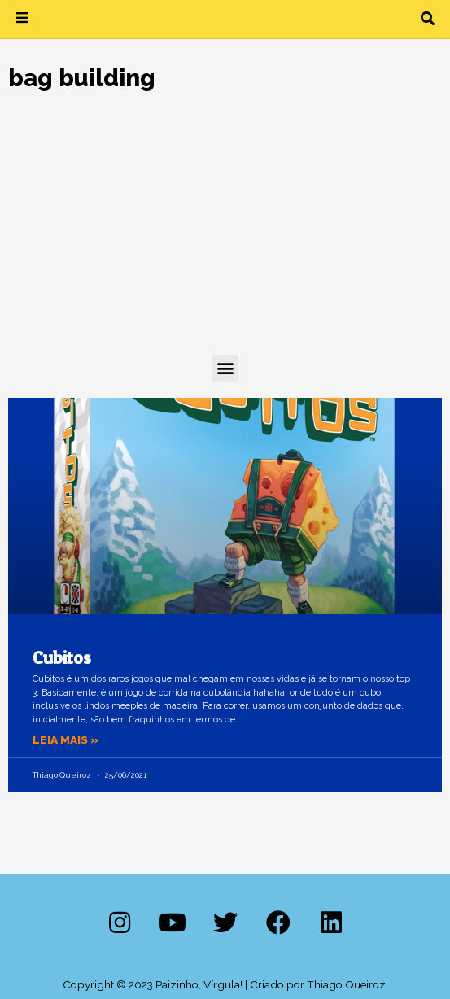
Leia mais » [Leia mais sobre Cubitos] (65, 739)
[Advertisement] (225, 233)
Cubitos (62, 658)
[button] (427, 19)
